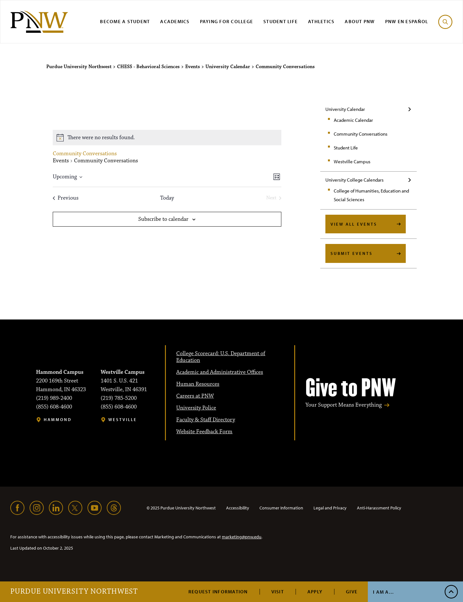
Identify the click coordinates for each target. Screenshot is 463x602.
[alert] (167, 137)
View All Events (354, 224)
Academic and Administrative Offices (219, 372)
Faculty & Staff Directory (205, 419)
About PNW (360, 21)
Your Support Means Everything (343, 405)
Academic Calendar (353, 120)
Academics (174, 21)
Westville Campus (352, 161)
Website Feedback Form (204, 431)
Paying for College (226, 21)
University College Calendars (354, 180)
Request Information (218, 592)
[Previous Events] (65, 198)
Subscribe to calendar (163, 219)
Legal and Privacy (330, 508)
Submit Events (352, 253)
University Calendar (345, 109)
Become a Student (125, 21)
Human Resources (197, 384)
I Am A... (383, 592)
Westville (122, 419)
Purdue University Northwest (74, 591)
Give (352, 592)
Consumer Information (281, 508)
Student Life (280, 21)
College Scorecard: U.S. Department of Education (220, 357)
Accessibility (237, 508)
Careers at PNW (195, 396)
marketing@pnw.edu (241, 537)
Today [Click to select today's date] (167, 198)
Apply (314, 592)
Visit (277, 592)
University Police (196, 407)
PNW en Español (406, 21)
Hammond (58, 419)
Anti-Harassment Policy (379, 508)
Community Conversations (360, 134)
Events (61, 160)
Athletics (321, 21)
